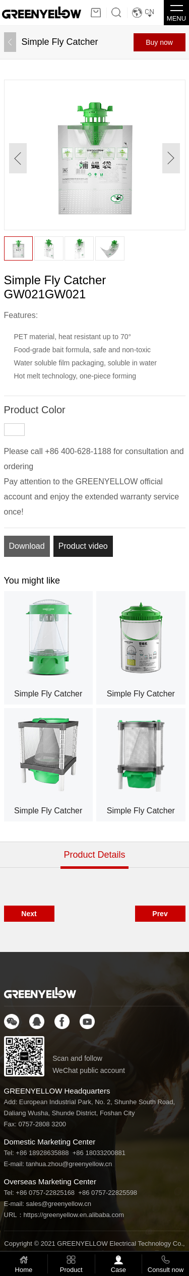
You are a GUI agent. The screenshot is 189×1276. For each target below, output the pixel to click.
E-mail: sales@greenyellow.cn (48, 1203)
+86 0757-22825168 (45, 1192)
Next (28, 914)
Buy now (159, 42)
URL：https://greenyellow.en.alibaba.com (64, 1215)
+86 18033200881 (99, 1153)
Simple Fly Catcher (60, 42)
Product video (83, 546)
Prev (159, 914)
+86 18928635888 (42, 1153)
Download (27, 546)
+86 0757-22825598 (107, 1192)
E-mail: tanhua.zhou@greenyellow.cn (58, 1164)
